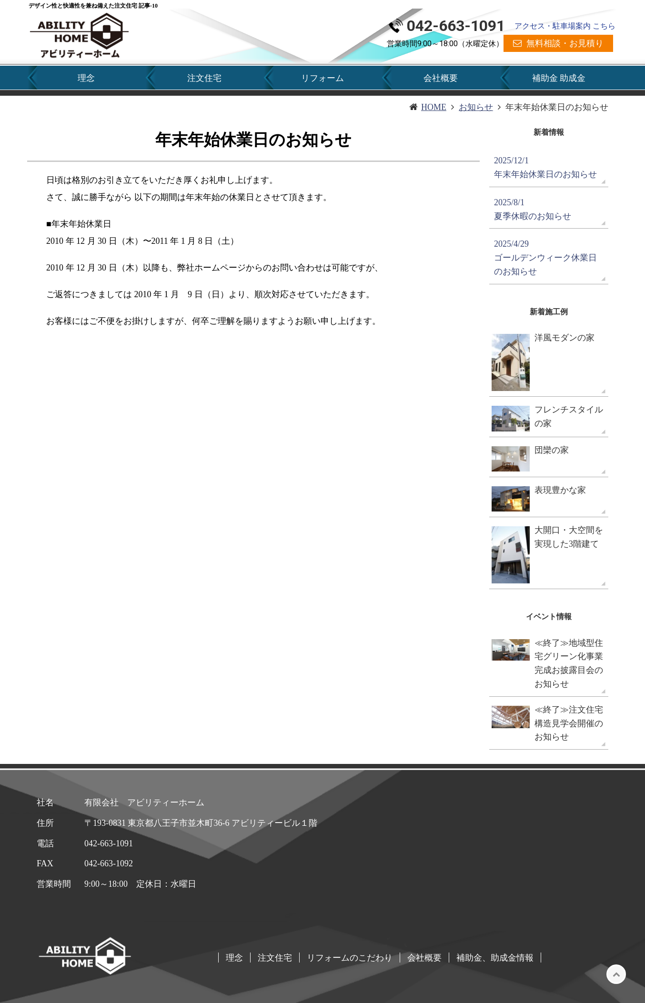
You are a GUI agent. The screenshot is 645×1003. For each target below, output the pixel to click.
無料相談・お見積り (565, 43)
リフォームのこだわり (350, 958)
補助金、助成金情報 (495, 958)
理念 (86, 78)
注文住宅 (204, 78)
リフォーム (322, 78)
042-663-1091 (456, 26)
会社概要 (440, 78)
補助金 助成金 (558, 78)
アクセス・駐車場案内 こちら (564, 25)
